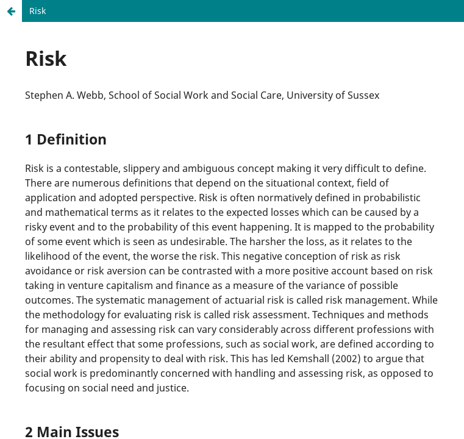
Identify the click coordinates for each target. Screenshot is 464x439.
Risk (37, 10)
